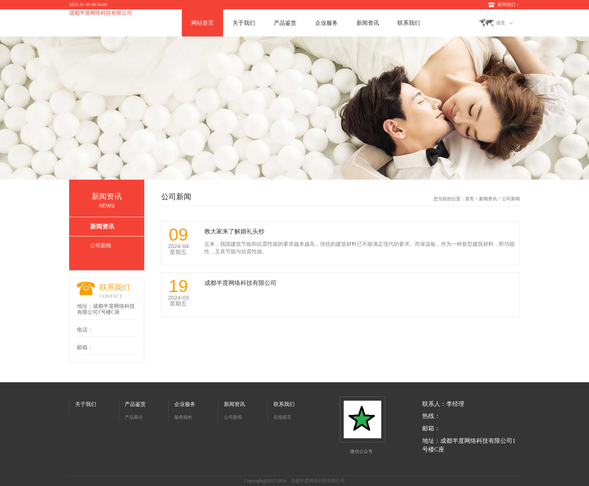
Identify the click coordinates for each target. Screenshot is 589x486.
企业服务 (326, 23)
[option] (294, 108)
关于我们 (244, 23)
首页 (469, 198)
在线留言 (282, 417)
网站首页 (202, 23)
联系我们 (408, 23)
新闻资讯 (367, 23)
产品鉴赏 (285, 23)
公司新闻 (100, 245)
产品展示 (134, 417)
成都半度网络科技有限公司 (100, 13)
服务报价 (183, 417)
